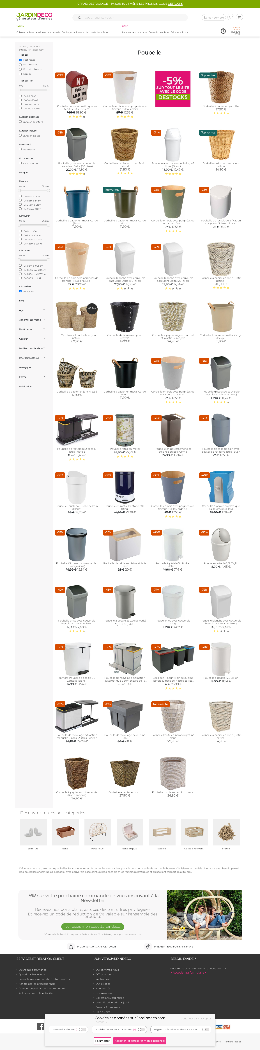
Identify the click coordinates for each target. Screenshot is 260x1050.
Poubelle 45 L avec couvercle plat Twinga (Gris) (77, 565)
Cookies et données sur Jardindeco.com (130, 1018)
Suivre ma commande (33, 969)
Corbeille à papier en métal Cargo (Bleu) (77, 222)
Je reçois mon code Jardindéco (92, 926)
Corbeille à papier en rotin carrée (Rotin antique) (76, 794)
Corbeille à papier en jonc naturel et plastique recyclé (173, 337)
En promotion (28, 163)
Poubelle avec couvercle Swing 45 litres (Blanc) (173, 165)
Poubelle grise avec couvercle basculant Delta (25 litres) (221, 393)
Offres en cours (105, 974)
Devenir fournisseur (108, 1007)
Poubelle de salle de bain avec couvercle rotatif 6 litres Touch (221, 450)
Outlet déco (103, 983)
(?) (75, 1029)
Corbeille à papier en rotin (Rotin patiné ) (221, 279)
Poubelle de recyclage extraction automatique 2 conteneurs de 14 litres (124, 680)
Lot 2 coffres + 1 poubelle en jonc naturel (76, 337)
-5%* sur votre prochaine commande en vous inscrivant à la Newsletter (93, 898)
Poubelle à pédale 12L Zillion (220, 677)
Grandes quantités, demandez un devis (43, 988)
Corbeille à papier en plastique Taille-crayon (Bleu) (221, 507)
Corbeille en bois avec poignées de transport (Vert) (172, 222)
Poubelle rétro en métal (125, 448)
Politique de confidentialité (35, 993)
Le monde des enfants (97, 32)
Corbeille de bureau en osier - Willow (221, 165)
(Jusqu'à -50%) (235, 30)
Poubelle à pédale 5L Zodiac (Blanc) (172, 565)
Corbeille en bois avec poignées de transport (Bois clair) (124, 108)
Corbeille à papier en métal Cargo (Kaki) (125, 222)
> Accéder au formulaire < (188, 972)
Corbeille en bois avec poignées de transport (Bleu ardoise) (172, 507)
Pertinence (29, 59)
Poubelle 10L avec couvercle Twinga (173, 622)
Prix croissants (31, 64)
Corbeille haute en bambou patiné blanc (172, 736)
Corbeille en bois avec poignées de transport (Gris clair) (172, 393)
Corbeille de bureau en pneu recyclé (124, 337)
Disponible (26, 291)
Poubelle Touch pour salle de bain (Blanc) (77, 507)
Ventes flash (103, 979)
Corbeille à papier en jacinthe (221, 106)
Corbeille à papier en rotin (125, 792)
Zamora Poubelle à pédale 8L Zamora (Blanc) (77, 679)
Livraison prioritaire (31, 121)
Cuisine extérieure (25, 32)
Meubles (126, 32)
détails (102, 1022)
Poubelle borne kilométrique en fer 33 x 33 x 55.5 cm (77, 108)
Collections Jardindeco (110, 997)
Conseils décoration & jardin (113, 1002)
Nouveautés (103, 988)
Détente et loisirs (179, 32)
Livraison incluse (29, 135)
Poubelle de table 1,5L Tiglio (221, 563)
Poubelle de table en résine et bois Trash (124, 565)
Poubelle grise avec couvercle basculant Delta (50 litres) (76, 165)
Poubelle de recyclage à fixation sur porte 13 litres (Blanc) (221, 222)
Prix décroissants (32, 69)
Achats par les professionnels (37, 983)
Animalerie (78, 32)
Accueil (23, 46)
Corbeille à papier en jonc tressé (77, 391)
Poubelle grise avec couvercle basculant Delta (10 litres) (76, 622)
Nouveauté (27, 149)
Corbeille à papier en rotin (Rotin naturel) (124, 165)
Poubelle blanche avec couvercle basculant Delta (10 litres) (221, 622)
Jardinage (67, 32)
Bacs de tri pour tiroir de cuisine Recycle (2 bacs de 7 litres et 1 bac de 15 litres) (173, 680)
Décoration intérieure (159, 32)
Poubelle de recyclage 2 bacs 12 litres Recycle (76, 450)
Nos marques (104, 993)
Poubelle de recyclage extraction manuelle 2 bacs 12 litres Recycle (76, 736)
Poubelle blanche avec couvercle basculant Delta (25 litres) (173, 279)
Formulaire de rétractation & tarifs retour (44, 979)
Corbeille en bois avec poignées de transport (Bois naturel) (76, 279)
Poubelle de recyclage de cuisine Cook (124, 736)
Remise (27, 73)
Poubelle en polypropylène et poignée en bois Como (173, 450)
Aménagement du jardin (48, 32)
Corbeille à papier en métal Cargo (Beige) (221, 337)
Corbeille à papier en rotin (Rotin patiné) (221, 736)
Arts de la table (139, 32)
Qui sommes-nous (107, 969)
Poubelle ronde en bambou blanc (173, 792)
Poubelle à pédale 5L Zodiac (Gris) (125, 620)
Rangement (37, 49)
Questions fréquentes (32, 974)
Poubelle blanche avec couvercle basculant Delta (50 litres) (125, 279)
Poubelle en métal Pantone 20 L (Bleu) (125, 507)
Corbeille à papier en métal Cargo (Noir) (125, 393)
